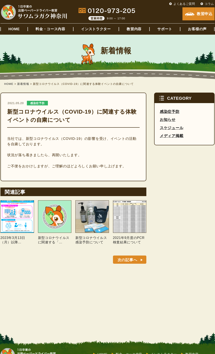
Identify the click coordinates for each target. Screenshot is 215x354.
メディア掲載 (171, 136)
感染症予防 (37, 103)
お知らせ (168, 120)
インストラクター (96, 29)
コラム (209, 3)
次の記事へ (127, 260)
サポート (164, 29)
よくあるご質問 (184, 3)
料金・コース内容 (50, 29)
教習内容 (134, 29)
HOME (14, 29)
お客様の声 (197, 29)
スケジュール (171, 128)
